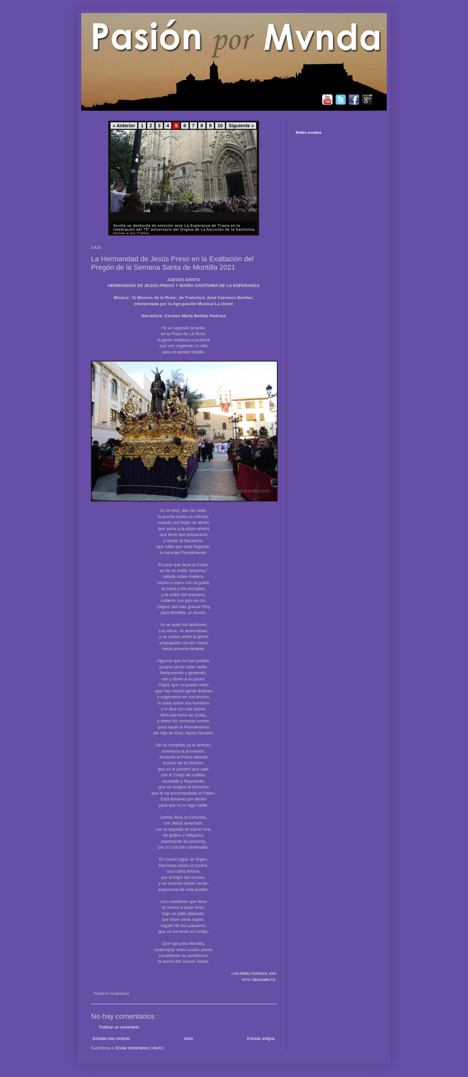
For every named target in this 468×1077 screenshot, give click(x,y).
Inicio (188, 1038)
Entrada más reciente (111, 1038)
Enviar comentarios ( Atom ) (140, 1048)
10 (220, 125)
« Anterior (124, 125)
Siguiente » (241, 125)
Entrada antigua (261, 1038)
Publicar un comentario (119, 1027)
